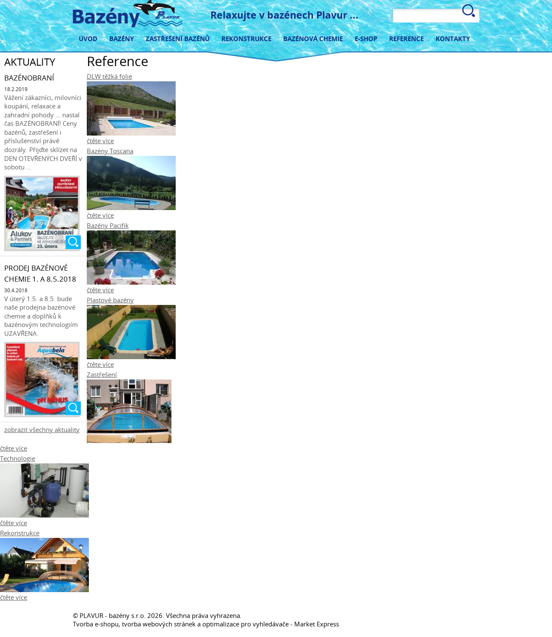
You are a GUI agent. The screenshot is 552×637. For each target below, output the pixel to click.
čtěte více (100, 140)
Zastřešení (102, 374)
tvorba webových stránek (159, 624)
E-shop (366, 38)
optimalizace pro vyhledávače (245, 624)
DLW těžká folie (109, 76)
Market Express (316, 624)
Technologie (17, 458)
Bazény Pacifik (108, 225)
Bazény (121, 38)
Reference (406, 38)
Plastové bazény (110, 300)
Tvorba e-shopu (96, 624)
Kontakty (453, 38)
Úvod (88, 38)
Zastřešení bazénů (178, 38)
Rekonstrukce (246, 38)
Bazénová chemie (313, 38)
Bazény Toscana (110, 151)
